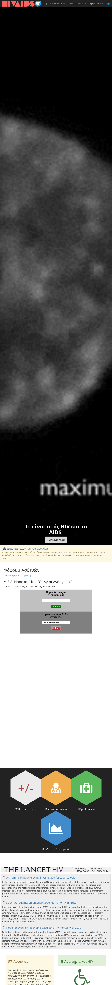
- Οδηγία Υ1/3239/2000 (25, 548)
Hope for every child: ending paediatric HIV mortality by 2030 (41, 927)
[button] (56, 540)
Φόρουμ (96, 3)
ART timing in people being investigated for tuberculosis (38, 877)
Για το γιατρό (77, 3)
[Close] (109, 548)
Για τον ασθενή (55, 3)
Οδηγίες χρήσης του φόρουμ (18, 575)
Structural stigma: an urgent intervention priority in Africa (39, 902)
